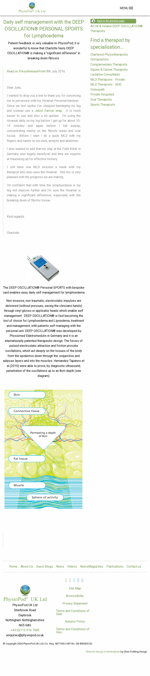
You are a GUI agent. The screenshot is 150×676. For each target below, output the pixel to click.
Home (13, 566)
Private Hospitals (102, 94)
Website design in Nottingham (103, 651)
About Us (27, 566)
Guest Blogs (44, 566)
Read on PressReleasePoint (26, 71)
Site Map (75, 588)
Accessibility (75, 596)
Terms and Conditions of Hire (72, 630)
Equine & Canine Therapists (109, 69)
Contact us (134, 566)
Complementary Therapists (108, 64)
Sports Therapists (102, 104)
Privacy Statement (75, 603)
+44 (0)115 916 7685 (25, 630)
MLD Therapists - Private (107, 79)
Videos (72, 566)
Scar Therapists (101, 99)
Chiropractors (99, 59)
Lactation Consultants (105, 74)
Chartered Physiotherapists (109, 54)
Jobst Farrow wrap (48, 111)
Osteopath (97, 89)
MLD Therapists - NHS (105, 84)
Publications (114, 566)
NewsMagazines (91, 566)
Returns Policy (75, 621)
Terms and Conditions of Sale (72, 612)
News (60, 566)
